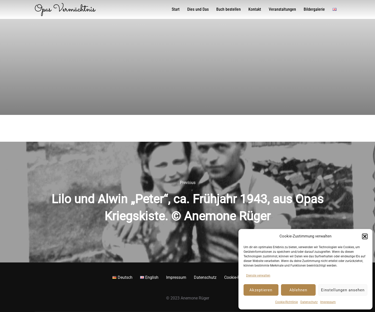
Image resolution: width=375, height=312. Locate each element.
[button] (364, 236)
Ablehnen (298, 290)
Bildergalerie (314, 9)
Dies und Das (198, 9)
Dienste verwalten (258, 275)
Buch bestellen (228, 9)
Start (176, 9)
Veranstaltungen (282, 9)
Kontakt (254, 9)
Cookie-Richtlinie (286, 302)
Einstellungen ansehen (343, 290)
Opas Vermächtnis (65, 9)
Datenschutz (309, 302)
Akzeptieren (260, 290)
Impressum (328, 302)
